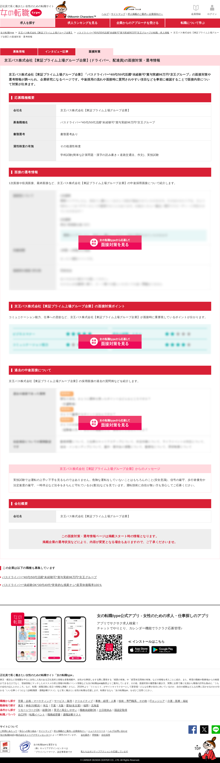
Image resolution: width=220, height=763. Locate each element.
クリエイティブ (84, 701)
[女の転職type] (7, 735)
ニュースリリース (96, 731)
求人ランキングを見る (82, 23)
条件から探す (7, 710)
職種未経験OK (88, 710)
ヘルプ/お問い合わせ (117, 731)
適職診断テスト (72, 714)
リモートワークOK (29, 710)
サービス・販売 (63, 701)
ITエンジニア (157, 701)
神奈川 (30, 705)
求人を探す (27, 23)
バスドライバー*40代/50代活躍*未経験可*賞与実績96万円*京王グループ (49, 577)
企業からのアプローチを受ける (137, 23)
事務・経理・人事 (105, 701)
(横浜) (37, 705)
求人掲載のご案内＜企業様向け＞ (145, 14)
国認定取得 (120, 710)
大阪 (61, 705)
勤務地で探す (7, 705)
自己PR (22, 714)
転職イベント (37, 714)
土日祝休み (105, 710)
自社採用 (105, 735)
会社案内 (85, 735)
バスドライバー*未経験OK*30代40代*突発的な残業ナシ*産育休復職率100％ (52, 585)
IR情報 (95, 735)
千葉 (53, 705)
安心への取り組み (28, 731)
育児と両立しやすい (65, 710)
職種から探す (7, 701)
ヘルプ (105, 14)
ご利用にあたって (8, 731)
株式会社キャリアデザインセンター (33, 735)
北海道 (95, 705)
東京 (20, 705)
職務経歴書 (53, 714)
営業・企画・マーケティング (35, 701)
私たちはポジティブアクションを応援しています (104, 751)
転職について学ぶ (193, 23)
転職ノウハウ (7, 714)
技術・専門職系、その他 (133, 701)
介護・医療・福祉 (177, 701)
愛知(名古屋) (73, 705)
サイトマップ (118, 14)
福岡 (86, 705)
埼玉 (45, 705)
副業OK (46, 710)
